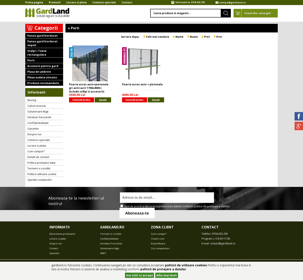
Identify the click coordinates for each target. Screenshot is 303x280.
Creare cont (157, 238)
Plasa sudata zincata (42, 77)
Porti (31, 60)
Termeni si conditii (38, 168)
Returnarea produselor (62, 233)
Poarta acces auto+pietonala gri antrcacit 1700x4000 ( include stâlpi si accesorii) (88, 88)
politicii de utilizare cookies (186, 265)
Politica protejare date (41, 163)
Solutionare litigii (37, 111)
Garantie (33, 128)
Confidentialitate (38, 123)
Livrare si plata (76, 2)
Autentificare (158, 243)
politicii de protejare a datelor (212, 206)
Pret (207, 37)
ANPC (103, 253)
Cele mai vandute (157, 37)
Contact (127, 2)
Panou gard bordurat (42, 36)
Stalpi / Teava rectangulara (37, 52)
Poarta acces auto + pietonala (142, 84)
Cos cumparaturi (160, 248)
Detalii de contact (38, 157)
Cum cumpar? (36, 151)
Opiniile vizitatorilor (39, 180)
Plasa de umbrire (39, 72)
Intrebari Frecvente (111, 243)
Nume (179, 37)
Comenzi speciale (104, 2)
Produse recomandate (43, 83)
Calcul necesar (36, 106)
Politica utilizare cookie (41, 174)
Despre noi (34, 134)
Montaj (31, 100)
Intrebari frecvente (39, 117)
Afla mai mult (166, 275)
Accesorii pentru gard (42, 66)
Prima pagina (34, 2)
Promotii (55, 2)
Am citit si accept (139, 275)
